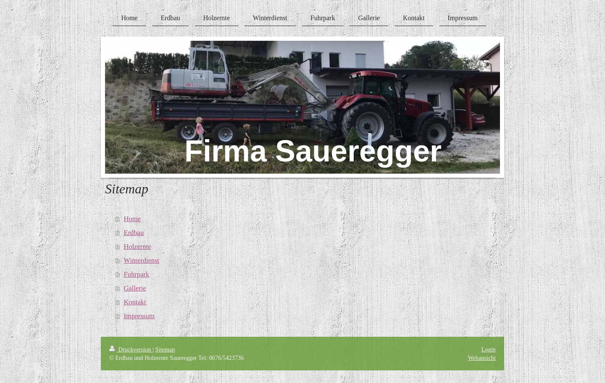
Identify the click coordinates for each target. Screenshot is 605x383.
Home (132, 219)
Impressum (139, 316)
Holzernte (137, 247)
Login (488, 349)
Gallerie (135, 288)
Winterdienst (142, 260)
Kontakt (135, 302)
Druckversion (131, 349)
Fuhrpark (137, 274)
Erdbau (134, 233)
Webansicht (482, 357)
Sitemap (165, 349)
